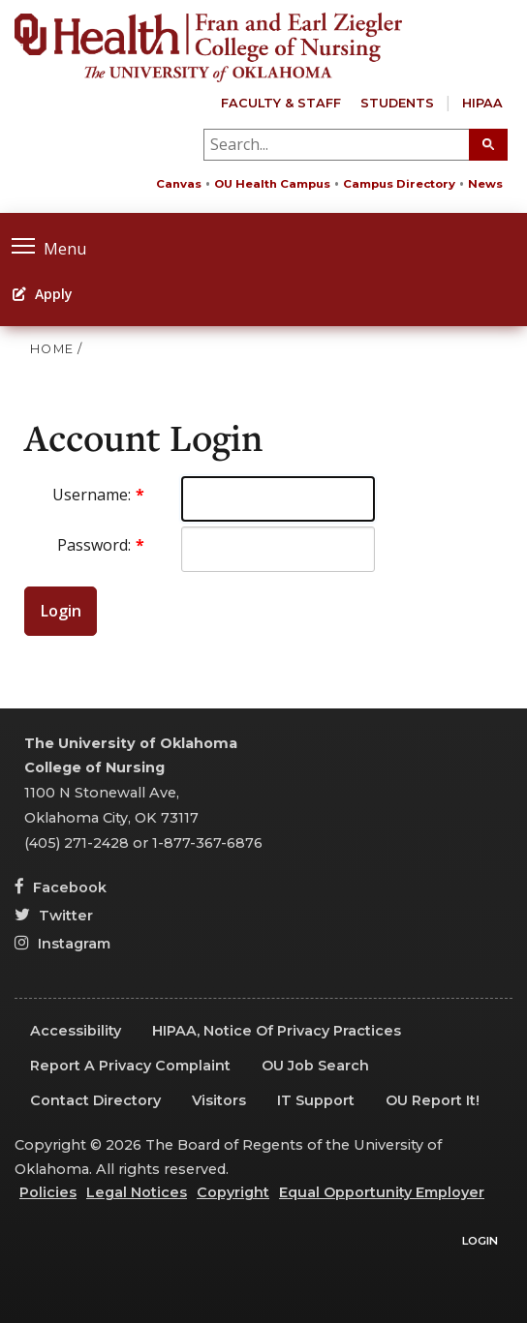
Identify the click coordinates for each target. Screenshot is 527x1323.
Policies (48, 1192)
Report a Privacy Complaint (130, 1065)
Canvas (179, 184)
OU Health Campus (272, 184)
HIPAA (482, 103)
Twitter (54, 915)
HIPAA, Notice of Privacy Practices (276, 1030)
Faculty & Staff (281, 103)
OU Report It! (433, 1100)
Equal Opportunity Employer (381, 1192)
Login (61, 610)
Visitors (219, 1100)
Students (397, 103)
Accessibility (75, 1030)
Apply (43, 294)
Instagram (62, 943)
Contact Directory (95, 1100)
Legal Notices (136, 1192)
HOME (52, 349)
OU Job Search (315, 1065)
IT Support (316, 1100)
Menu (49, 246)
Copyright (233, 1192)
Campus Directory (399, 184)
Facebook (61, 887)
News (485, 184)
